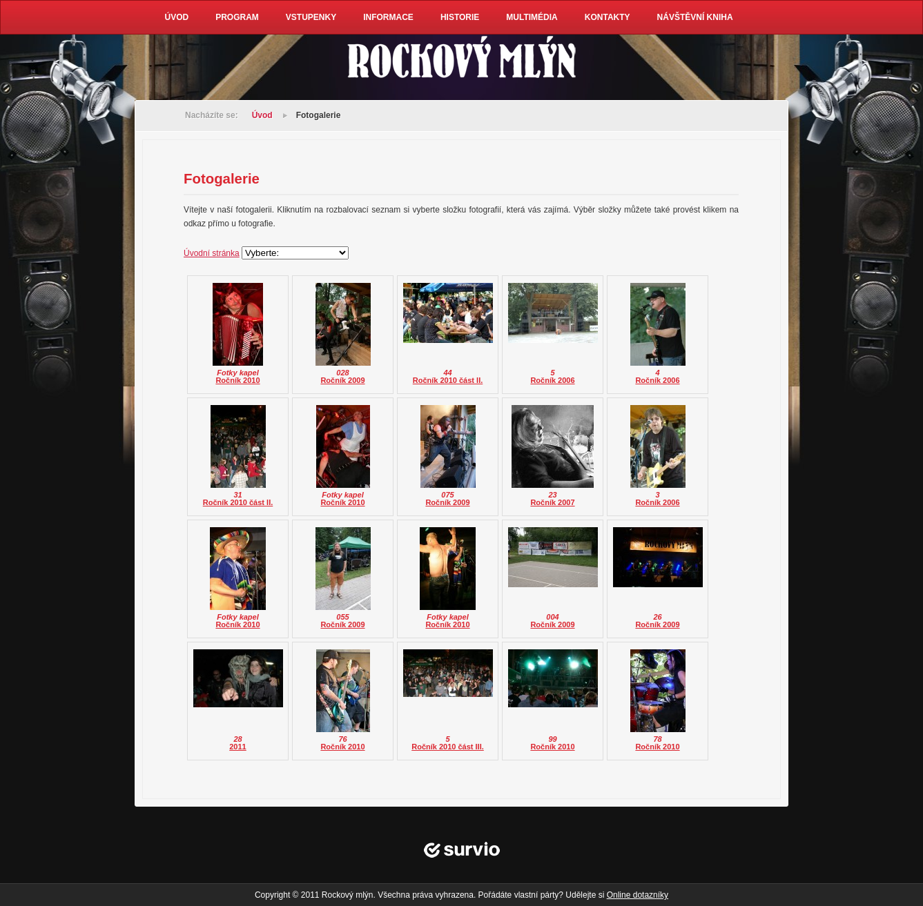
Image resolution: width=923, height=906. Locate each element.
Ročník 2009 (342, 380)
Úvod (262, 115)
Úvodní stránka (212, 253)
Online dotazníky (637, 895)
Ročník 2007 (552, 502)
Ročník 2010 (237, 380)
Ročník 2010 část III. (447, 746)
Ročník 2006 (552, 380)
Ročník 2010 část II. (448, 380)
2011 (237, 746)
